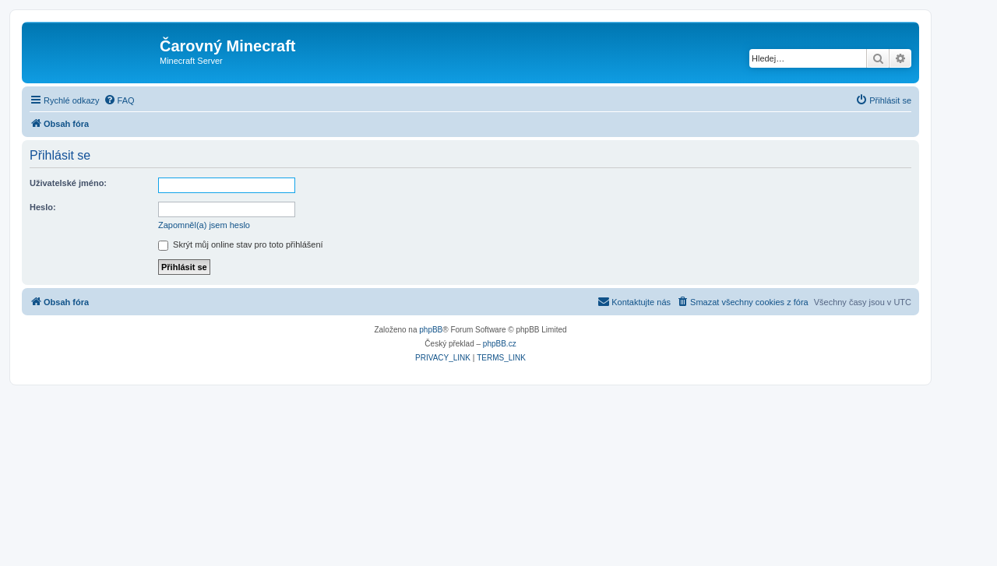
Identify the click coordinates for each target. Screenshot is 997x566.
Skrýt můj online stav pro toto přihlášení (240, 244)
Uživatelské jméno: (68, 183)
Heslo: (43, 207)
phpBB (430, 329)
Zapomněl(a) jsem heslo (204, 225)
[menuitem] (119, 100)
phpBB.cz (499, 343)
